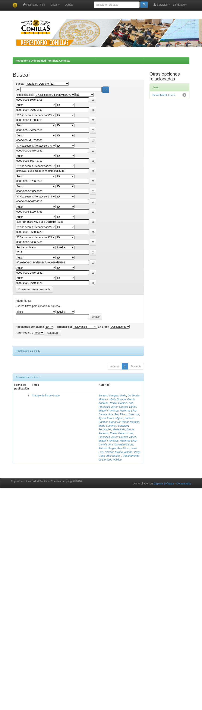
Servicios (161, 4)
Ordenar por (64, 326)
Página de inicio (34, 4)
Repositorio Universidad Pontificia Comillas (42, 60)
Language (180, 4)
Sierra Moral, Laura (164, 95)
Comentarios (183, 483)
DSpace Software (163, 483)
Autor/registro (24, 332)
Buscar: (20, 83)
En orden (103, 326)
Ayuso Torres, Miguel (111, 418)
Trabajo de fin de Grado (46, 395)
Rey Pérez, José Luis (126, 414)
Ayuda (69, 4)
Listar (55, 4)
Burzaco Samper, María (112, 395)
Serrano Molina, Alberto (119, 452)
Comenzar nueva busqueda (34, 289)
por (18, 89)
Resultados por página (30, 326)
